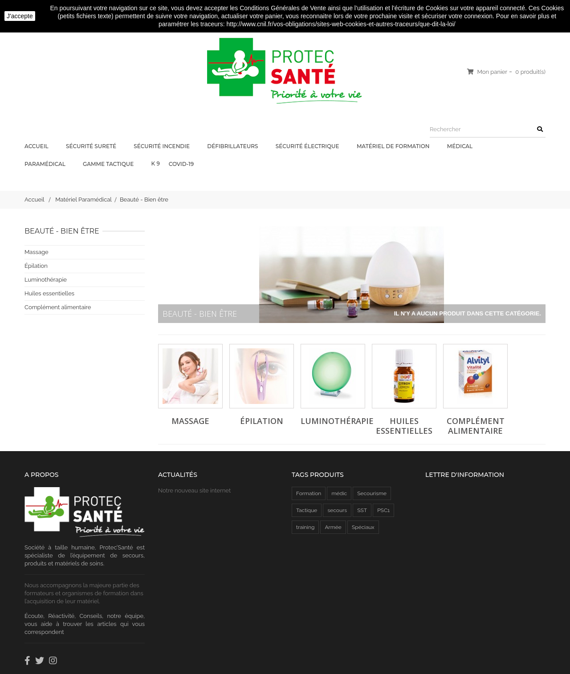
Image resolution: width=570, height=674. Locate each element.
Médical (460, 146)
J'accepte (20, 16)
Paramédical (45, 164)
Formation (308, 493)
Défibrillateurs (233, 146)
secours (337, 510)
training (305, 527)
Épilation (36, 265)
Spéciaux (363, 527)
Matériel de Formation (394, 146)
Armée (333, 527)
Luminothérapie (45, 279)
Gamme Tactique (109, 164)
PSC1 (383, 510)
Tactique (306, 510)
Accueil (37, 146)
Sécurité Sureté (92, 146)
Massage (36, 252)
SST (362, 510)
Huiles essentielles (49, 293)
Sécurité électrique (308, 146)
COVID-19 (182, 164)
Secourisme (372, 493)
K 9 (155, 163)
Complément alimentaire (57, 307)
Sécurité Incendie (162, 146)
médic (339, 493)
